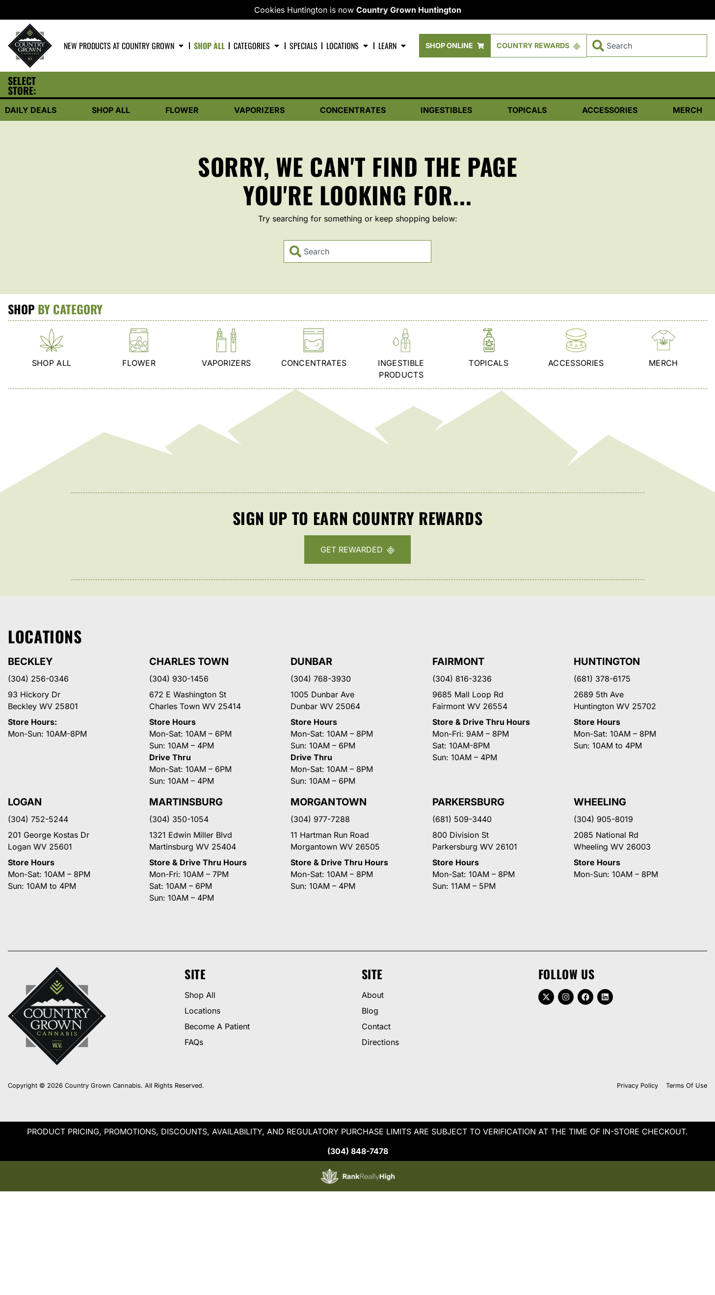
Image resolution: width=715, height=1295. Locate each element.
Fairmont (458, 661)
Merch (687, 110)
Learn (392, 46)
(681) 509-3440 (462, 819)
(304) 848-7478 (357, 1151)
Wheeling (600, 802)
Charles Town (189, 661)
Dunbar (311, 661)
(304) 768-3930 (321, 679)
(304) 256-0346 (38, 679)
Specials (304, 46)
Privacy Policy (637, 1085)
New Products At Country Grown (124, 46)
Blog (370, 1011)
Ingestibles (446, 110)
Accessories (609, 110)
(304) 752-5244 (38, 819)
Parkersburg (468, 802)
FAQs (194, 1042)
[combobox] (646, 45)
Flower (182, 110)
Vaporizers (259, 110)
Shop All (209, 46)
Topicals (527, 110)
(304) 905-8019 (603, 819)
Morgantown (328, 802)
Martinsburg (186, 802)
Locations (348, 46)
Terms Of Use (686, 1085)
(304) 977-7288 (320, 819)
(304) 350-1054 (179, 819)
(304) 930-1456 (179, 679)
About (373, 995)
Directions (380, 1042)
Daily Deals (30, 110)
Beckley (30, 661)
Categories (257, 46)
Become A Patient (217, 1026)
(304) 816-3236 (462, 679)
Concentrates (353, 110)
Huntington (607, 661)
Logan (25, 802)
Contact (376, 1026)
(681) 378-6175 (602, 679)
